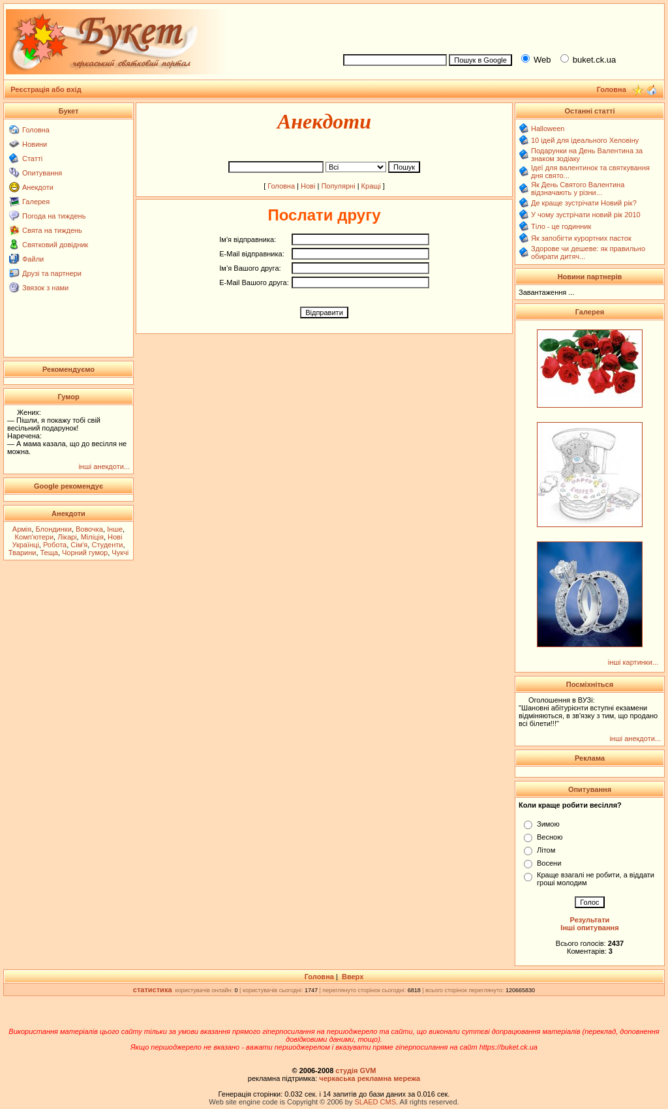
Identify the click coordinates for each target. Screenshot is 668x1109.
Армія (21, 529)
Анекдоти (37, 187)
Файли (33, 259)
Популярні (338, 186)
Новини (34, 144)
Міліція (92, 537)
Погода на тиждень (53, 216)
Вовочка (89, 529)
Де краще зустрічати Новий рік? (584, 203)
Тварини (22, 552)
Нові (308, 186)
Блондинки (53, 529)
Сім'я (78, 545)
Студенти (107, 545)
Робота (55, 545)
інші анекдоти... (104, 466)
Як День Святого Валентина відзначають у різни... (577, 188)
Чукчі (120, 552)
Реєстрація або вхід (46, 89)
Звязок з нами (45, 288)
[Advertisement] (498, 26)
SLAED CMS (375, 1102)
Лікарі (66, 537)
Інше (115, 529)
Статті (32, 158)
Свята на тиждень (52, 230)
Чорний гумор (85, 552)
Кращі (371, 186)
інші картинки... (633, 662)
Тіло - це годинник (561, 226)
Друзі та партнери (52, 273)
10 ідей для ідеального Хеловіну (585, 140)
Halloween (547, 128)
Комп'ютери (34, 537)
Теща (49, 552)
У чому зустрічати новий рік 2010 (586, 215)
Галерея (36, 201)
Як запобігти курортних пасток (581, 238)
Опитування (42, 173)
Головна (36, 130)
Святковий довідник (55, 245)
